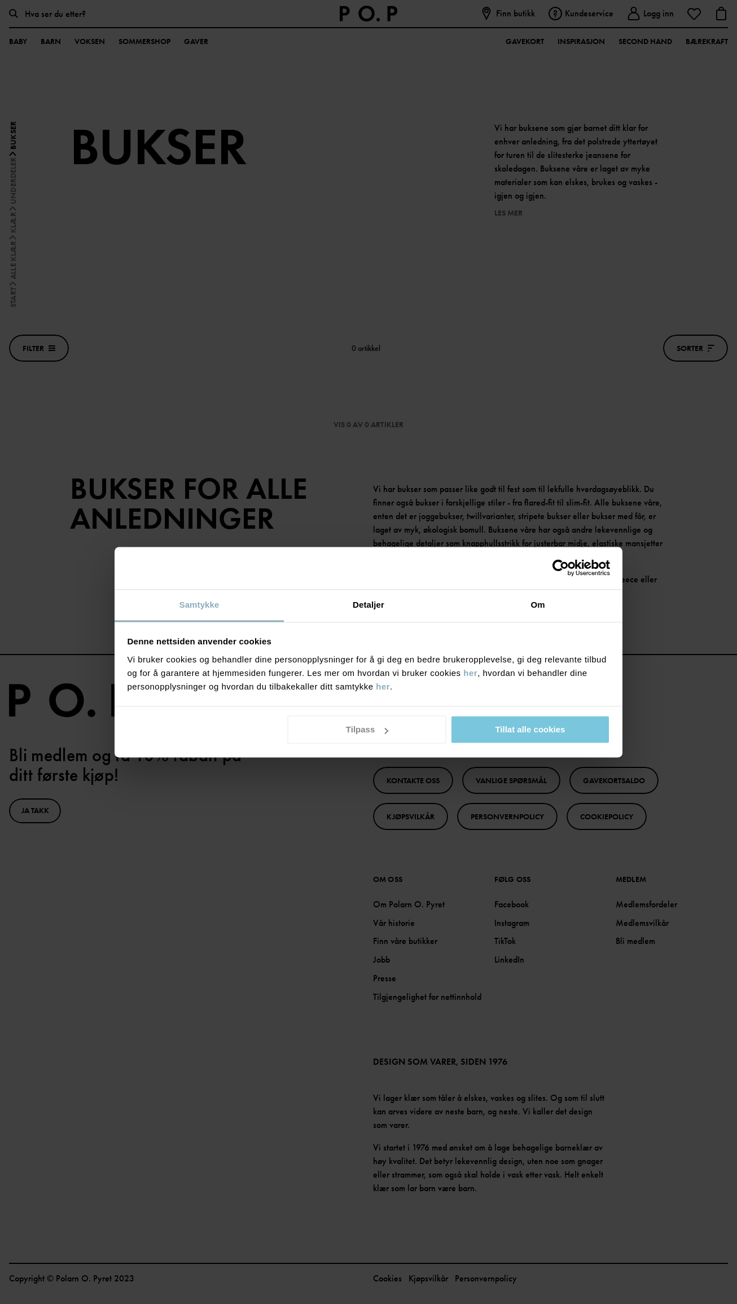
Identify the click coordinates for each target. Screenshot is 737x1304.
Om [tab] (537, 604)
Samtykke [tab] (199, 604)
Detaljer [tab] (368, 604)
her (470, 673)
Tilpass (367, 729)
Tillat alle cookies (530, 729)
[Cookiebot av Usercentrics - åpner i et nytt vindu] (560, 567)
